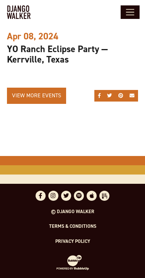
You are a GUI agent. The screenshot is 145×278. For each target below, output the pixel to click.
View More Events (36, 95)
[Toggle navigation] (130, 12)
